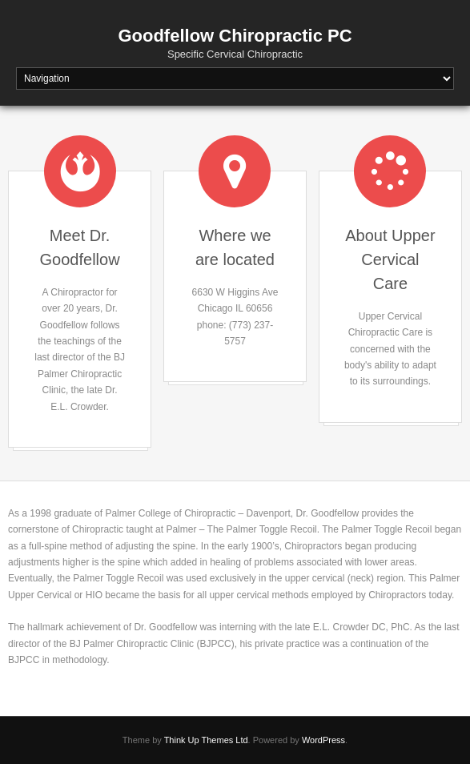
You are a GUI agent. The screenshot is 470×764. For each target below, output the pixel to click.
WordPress (323, 740)
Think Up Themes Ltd (206, 740)
